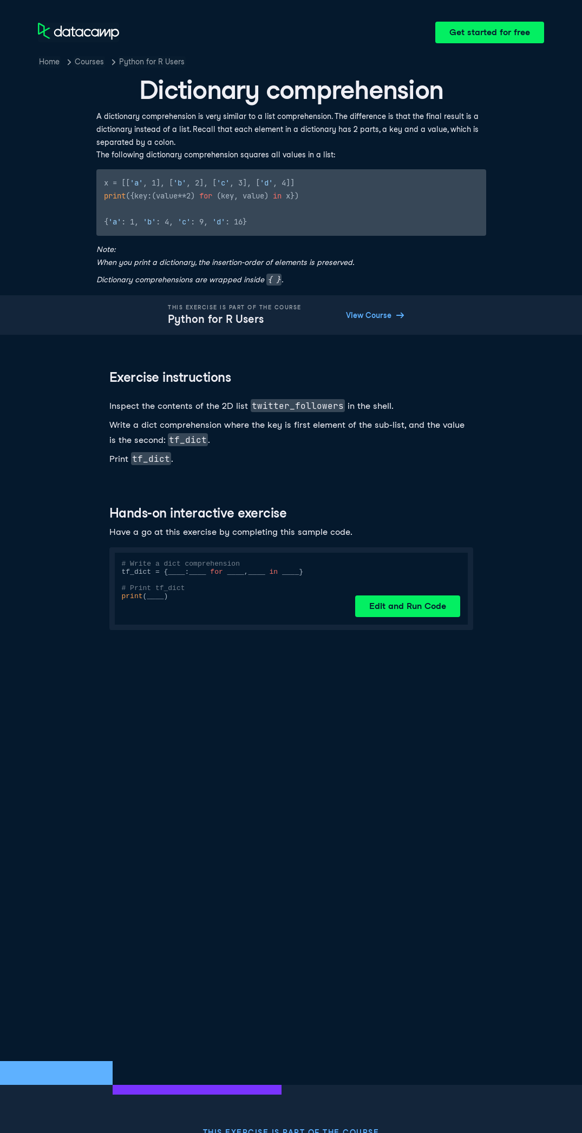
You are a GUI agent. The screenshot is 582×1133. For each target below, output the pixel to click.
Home (49, 61)
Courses (89, 61)
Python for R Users (152, 61)
